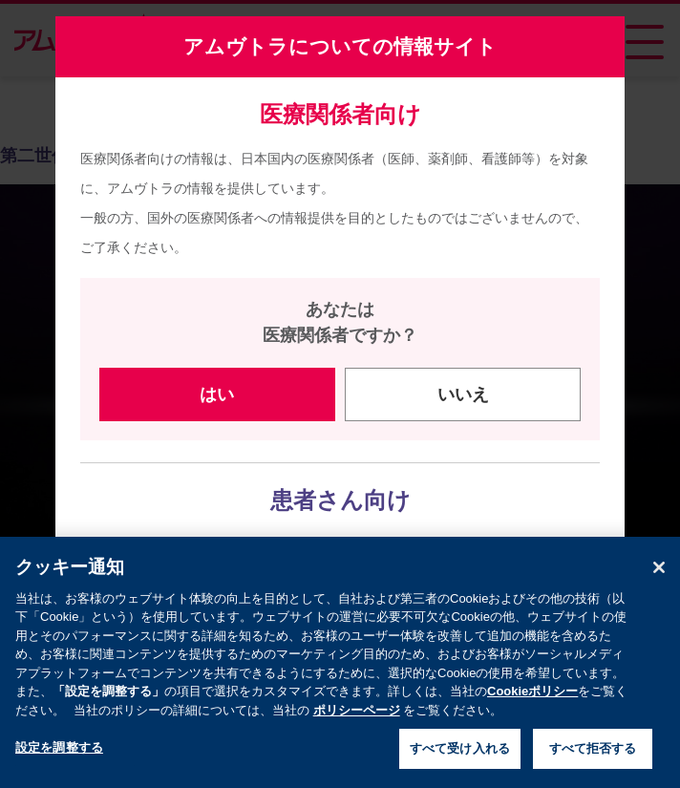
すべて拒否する (593, 761)
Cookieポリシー (532, 703)
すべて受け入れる (460, 761)
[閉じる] (659, 580)
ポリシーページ (356, 722)
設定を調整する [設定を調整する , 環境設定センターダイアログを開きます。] (59, 760)
